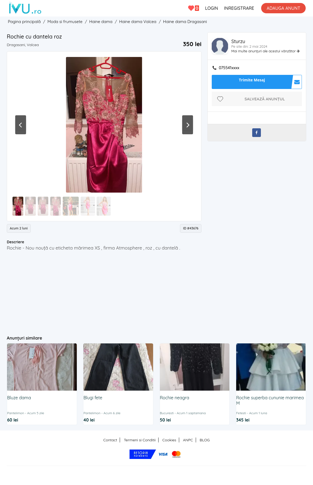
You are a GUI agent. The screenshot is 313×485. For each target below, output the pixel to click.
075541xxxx (229, 67)
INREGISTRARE (239, 8)
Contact (110, 440)
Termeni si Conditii (140, 440)
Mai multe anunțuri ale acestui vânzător (264, 51)
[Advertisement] (112, 291)
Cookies (169, 440)
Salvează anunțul (265, 98)
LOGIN (211, 8)
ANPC (188, 440)
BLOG (205, 440)
